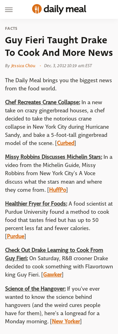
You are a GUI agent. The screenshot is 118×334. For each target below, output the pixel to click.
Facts (11, 28)
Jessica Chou (23, 65)
